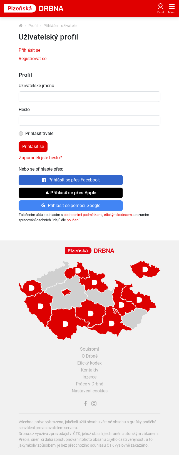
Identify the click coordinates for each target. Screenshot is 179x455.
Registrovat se (32, 58)
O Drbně (90, 356)
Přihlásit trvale (39, 133)
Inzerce (89, 377)
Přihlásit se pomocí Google (70, 205)
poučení (73, 220)
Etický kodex (89, 363)
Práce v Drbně (89, 384)
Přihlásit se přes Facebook (71, 180)
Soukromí (89, 349)
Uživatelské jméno (36, 85)
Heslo (24, 109)
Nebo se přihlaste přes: (41, 169)
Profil (33, 25)
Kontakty (89, 370)
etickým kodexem (118, 215)
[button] (71, 193)
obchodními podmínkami (83, 215)
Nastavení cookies (90, 390)
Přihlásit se (29, 50)
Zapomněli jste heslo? (40, 157)
